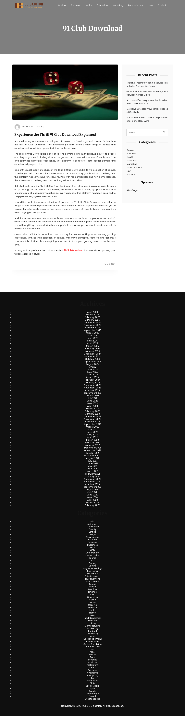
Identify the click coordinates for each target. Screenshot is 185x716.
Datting (92, 565)
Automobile (92, 526)
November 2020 (92, 481)
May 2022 (92, 434)
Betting (41, 126)
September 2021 (92, 455)
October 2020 (92, 484)
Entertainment (136, 5)
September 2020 (92, 487)
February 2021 (92, 474)
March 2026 (92, 314)
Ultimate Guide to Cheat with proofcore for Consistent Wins (147, 119)
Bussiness (92, 545)
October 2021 (92, 453)
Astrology (92, 524)
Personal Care (92, 646)
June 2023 (92, 400)
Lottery (92, 623)
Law (151, 5)
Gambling (92, 597)
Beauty (92, 529)
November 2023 (92, 387)
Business (75, 5)
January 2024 (92, 382)
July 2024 (92, 367)
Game (92, 599)
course (92, 558)
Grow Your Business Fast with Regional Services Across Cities (147, 93)
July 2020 (92, 492)
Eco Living (92, 571)
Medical (92, 631)
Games (92, 602)
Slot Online (92, 680)
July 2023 (92, 398)
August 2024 (92, 364)
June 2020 (92, 494)
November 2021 (92, 450)
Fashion (92, 589)
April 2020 (92, 500)
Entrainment (92, 581)
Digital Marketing (92, 568)
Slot (92, 678)
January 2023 (92, 414)
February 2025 (92, 348)
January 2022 (92, 445)
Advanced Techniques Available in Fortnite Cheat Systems (147, 102)
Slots (92, 683)
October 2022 (92, 421)
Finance (92, 592)
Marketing (118, 5)
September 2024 (92, 361)
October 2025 (92, 327)
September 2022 (92, 424)
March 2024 (92, 377)
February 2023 (92, 411)
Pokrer (92, 654)
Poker (93, 652)
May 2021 (92, 466)
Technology (92, 693)
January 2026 (92, 320)
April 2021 (93, 468)
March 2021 (93, 471)
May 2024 (92, 372)
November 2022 (92, 419)
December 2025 (92, 322)
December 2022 (92, 416)
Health (88, 5)
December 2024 (92, 353)
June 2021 (92, 463)
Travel (92, 696)
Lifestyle (92, 620)
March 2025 (92, 346)
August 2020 (92, 489)
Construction (93, 555)
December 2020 (92, 479)
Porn (92, 657)
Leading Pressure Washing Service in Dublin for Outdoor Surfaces (147, 84)
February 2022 (92, 442)
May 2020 (92, 497)
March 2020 (92, 502)
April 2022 (92, 437)
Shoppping (92, 675)
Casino (62, 5)
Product (162, 5)
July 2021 (92, 460)
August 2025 (92, 333)
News (92, 636)
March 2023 (92, 408)
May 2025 (92, 340)
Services (92, 670)
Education (102, 5)
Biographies (92, 537)
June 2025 (92, 338)
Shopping (92, 672)
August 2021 (92, 458)
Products (92, 662)
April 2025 (92, 343)
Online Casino (92, 641)
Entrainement (92, 579)
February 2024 (92, 380)
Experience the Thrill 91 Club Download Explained (55, 134)
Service (92, 667)
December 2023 (92, 385)
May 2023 (92, 403)
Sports (92, 691)
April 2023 (92, 406)
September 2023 (92, 393)
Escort (92, 584)
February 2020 (92, 505)
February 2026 (92, 317)
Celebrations (92, 552)
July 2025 (92, 335)
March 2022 (92, 440)
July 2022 (93, 429)
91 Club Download (73, 250)
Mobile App (92, 633)
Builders (92, 539)
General (92, 607)
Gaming (92, 605)
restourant (92, 665)
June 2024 (92, 369)
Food (92, 594)
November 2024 (92, 356)
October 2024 (92, 359)
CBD (92, 550)
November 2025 (92, 325)
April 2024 (92, 374)
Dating (92, 563)
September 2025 (92, 330)
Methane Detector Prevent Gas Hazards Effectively (147, 110)
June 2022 (92, 432)
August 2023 (92, 395)
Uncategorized (92, 699)
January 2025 (92, 351)
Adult (92, 521)
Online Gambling (92, 644)
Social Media (92, 686)
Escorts (92, 586)
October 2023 (92, 390)
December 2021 (92, 447)
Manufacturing (93, 626)
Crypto (92, 560)
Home (92, 612)
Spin (92, 688)
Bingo (92, 534)
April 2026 (92, 312)
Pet (92, 649)
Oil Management (92, 639)
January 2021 (93, 476)
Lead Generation (92, 618)
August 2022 (92, 427)
